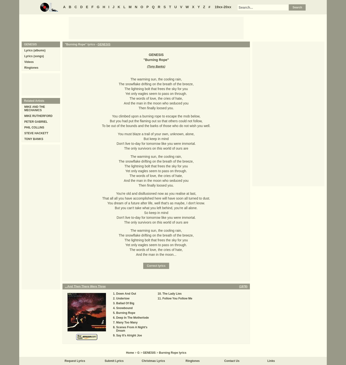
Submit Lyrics (114, 361)
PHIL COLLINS (34, 127)
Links (271, 361)
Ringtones (31, 67)
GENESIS (104, 44)
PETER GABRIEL (36, 121)
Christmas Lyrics (153, 361)
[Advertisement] (156, 27)
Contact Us (231, 361)
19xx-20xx (223, 7)
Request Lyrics (75, 361)
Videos (29, 62)
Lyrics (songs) (34, 56)
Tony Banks (156, 66)
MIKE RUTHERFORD (38, 116)
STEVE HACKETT (36, 133)
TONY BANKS (33, 139)
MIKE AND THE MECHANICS (34, 108)
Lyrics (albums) (34, 50)
